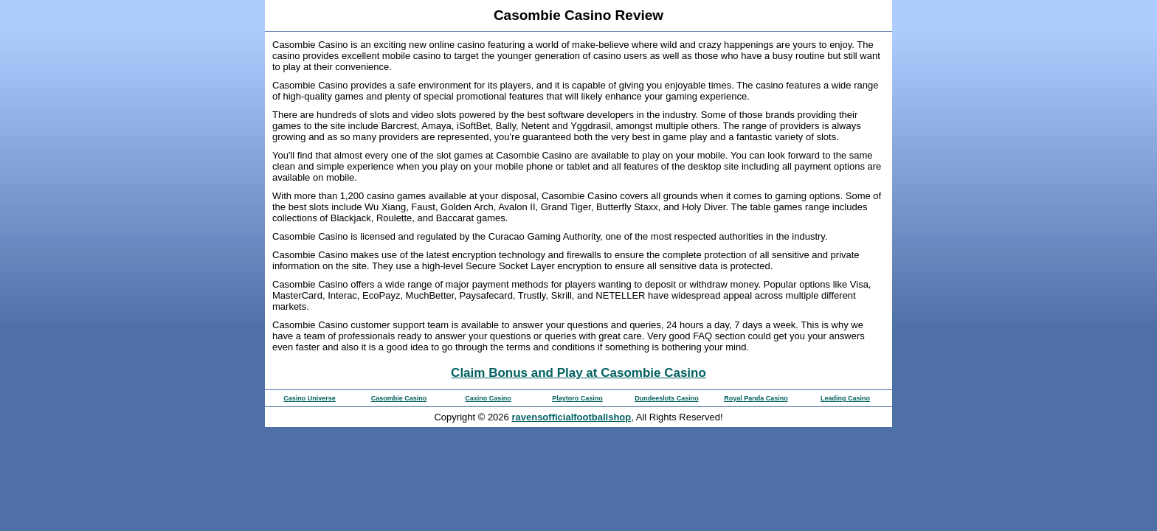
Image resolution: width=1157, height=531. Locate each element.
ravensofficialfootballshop (571, 417)
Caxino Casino (488, 398)
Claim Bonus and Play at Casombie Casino (578, 373)
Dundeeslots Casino (667, 398)
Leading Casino (845, 398)
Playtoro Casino (577, 398)
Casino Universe (309, 398)
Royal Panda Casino (756, 398)
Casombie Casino (399, 398)
